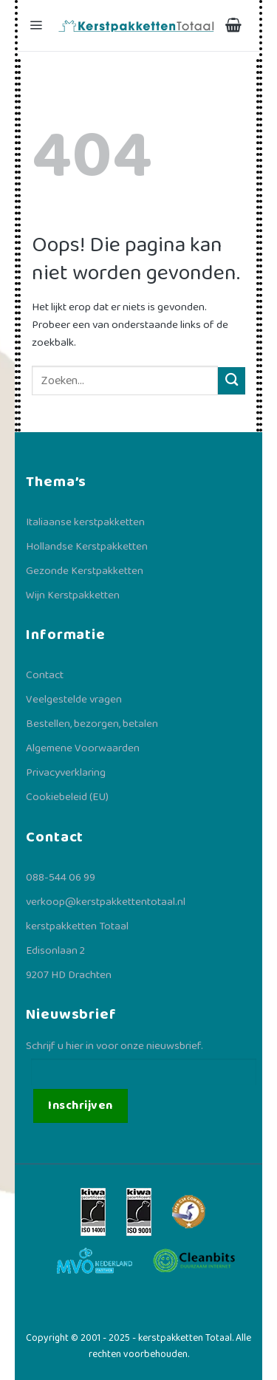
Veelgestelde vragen (74, 699)
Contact (45, 675)
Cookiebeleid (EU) (67, 797)
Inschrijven (80, 1105)
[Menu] (38, 25)
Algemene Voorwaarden (83, 748)
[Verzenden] (231, 380)
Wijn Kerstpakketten (73, 595)
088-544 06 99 (60, 878)
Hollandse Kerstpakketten (87, 547)
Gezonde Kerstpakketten (84, 571)
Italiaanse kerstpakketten (85, 522)
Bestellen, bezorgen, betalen (92, 724)
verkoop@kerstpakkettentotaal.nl (105, 902)
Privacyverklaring (66, 773)
